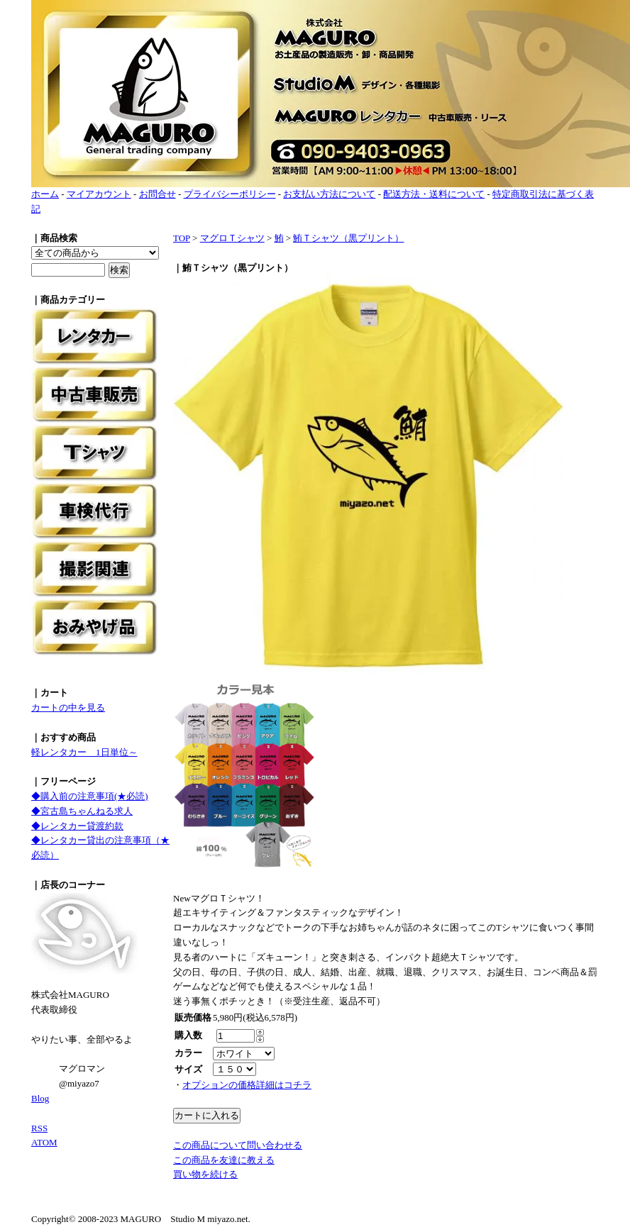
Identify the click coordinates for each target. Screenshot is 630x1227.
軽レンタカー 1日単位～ (84, 752)
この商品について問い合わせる (237, 1145)
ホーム (45, 194)
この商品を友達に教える (224, 1160)
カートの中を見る (68, 707)
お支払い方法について (329, 194)
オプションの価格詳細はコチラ (246, 1084)
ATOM (44, 1142)
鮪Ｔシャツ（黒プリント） (348, 238)
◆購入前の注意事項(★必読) (89, 796)
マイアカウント (99, 194)
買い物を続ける (205, 1174)
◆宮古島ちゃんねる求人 (82, 811)
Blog (40, 1098)
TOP (181, 238)
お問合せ (157, 194)
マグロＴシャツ (232, 238)
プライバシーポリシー (230, 194)
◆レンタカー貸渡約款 (77, 826)
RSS (39, 1128)
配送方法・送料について (434, 194)
